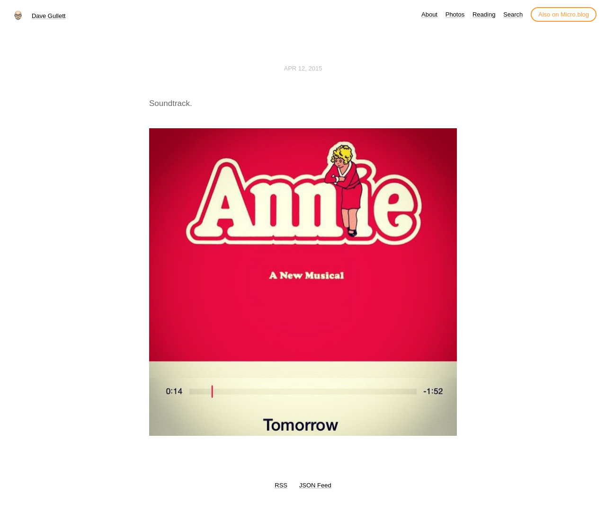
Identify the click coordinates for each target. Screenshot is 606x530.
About (429, 14)
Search (513, 14)
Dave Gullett (49, 15)
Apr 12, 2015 (303, 68)
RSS (281, 485)
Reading (483, 14)
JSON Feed (315, 485)
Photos (455, 14)
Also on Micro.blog (563, 14)
